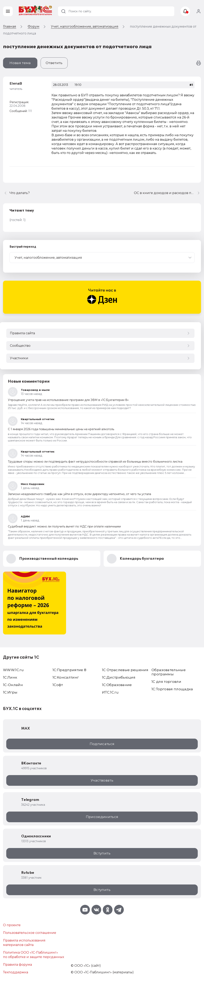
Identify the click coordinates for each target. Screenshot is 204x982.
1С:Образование (117, 685)
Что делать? (19, 193)
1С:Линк (10, 677)
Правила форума (17, 964)
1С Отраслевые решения (125, 670)
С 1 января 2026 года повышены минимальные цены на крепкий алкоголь (61, 429)
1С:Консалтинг (66, 677)
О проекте (12, 925)
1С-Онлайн (13, 685)
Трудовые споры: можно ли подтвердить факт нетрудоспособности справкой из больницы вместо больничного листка (95, 461)
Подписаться (102, 744)
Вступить (102, 853)
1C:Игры (10, 692)
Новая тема (20, 63)
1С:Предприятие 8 (69, 670)
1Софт (58, 685)
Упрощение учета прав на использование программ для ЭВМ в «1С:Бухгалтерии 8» (68, 400)
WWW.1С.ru (13, 670)
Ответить (54, 63)
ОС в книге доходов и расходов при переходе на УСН (167, 193)
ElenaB (15, 83)
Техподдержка (15, 972)
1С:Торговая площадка (172, 689)
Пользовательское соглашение (29, 933)
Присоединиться (102, 817)
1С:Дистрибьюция (118, 677)
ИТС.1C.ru (110, 692)
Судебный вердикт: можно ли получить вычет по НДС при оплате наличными (64, 526)
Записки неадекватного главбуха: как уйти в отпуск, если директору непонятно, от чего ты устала (79, 494)
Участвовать (102, 780)
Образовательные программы (168, 672)
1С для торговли (166, 682)
